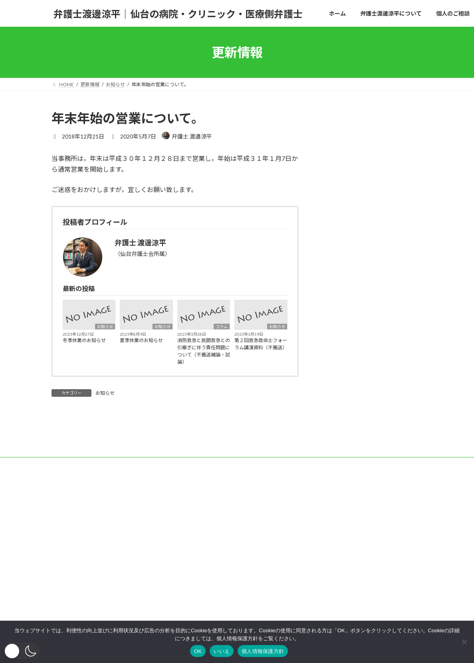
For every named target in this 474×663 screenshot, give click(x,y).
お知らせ (105, 326)
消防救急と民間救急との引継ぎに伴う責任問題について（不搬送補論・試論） (203, 351)
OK (198, 651)
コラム (222, 326)
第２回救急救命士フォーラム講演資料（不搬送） (260, 343)
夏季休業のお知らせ (141, 340)
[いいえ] (464, 642)
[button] (22, 651)
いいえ (222, 651)
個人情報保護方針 (263, 651)
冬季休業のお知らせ (84, 340)
